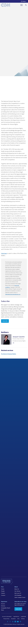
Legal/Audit (23, 616)
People (3, 591)
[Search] (26, 5)
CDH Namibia (17, 595)
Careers (3, 593)
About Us (16, 589)
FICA (18, 618)
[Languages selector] (24, 1)
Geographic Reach (5, 608)
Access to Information (6, 616)
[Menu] (22, 5)
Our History (17, 591)
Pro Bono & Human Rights (8, 354)
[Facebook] (7, 621)
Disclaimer (13, 618)
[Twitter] (10, 621)
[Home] (5, 5)
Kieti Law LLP (17, 593)
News (2, 610)
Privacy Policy (6, 618)
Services (3, 606)
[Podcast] (20, 621)
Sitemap (23, 618)
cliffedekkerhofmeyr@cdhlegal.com (12, 294)
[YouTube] (18, 621)
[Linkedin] (15, 621)
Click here (4, 253)
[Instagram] (13, 621)
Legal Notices (16, 616)
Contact (3, 595)
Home (2, 589)
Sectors (3, 603)
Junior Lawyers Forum (19, 597)
